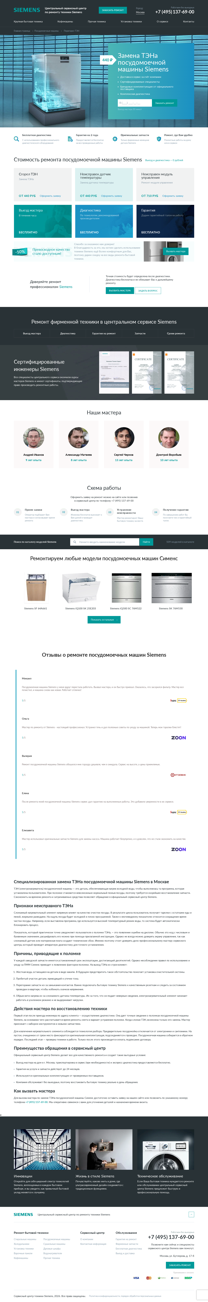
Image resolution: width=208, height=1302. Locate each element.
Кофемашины (65, 21)
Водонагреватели (52, 1253)
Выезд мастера (32, 333)
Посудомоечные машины (46, 30)
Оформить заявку (50, 195)
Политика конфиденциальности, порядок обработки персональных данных (125, 1296)
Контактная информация (93, 1244)
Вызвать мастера (175, 251)
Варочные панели (23, 1253)
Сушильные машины (54, 1244)
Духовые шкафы (52, 1249)
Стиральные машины (25, 1239)
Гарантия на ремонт (104, 333)
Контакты (188, 21)
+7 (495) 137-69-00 (122, 500)
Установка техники (131, 21)
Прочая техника (97, 21)
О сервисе (162, 21)
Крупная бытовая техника (28, 21)
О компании (86, 1239)
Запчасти (140, 333)
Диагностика (67, 333)
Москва (140, 12)
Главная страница (22, 30)
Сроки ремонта (176, 333)
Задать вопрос (148, 290)
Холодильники (21, 1244)
